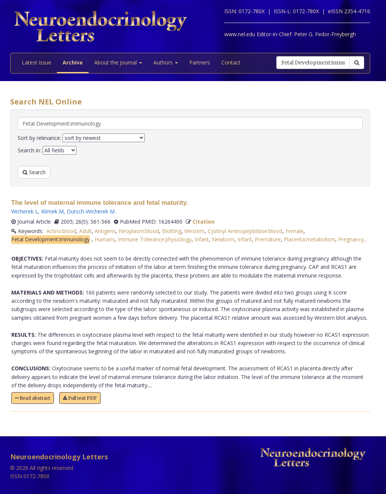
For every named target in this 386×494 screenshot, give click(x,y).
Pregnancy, (351, 239)
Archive (73, 62)
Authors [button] (165, 62)
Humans (105, 239)
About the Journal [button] (118, 62)
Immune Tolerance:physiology (154, 239)
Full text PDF (80, 398)
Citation (203, 221)
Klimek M (52, 211)
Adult (85, 231)
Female (294, 231)
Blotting (171, 231)
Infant (202, 239)
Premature (268, 239)
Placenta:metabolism (309, 239)
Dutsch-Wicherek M (91, 211)
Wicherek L (24, 211)
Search (34, 172)
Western (194, 231)
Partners (199, 62)
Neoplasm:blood (139, 231)
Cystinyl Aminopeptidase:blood (245, 231)
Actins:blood (61, 231)
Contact (230, 62)
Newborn (223, 239)
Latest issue (36, 62)
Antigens (105, 231)
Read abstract (32, 398)
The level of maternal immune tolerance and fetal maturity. (99, 202)
